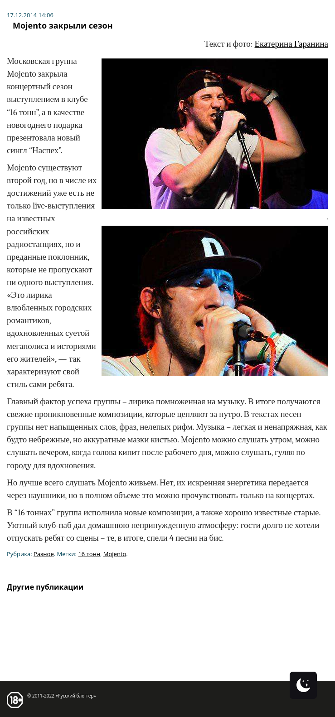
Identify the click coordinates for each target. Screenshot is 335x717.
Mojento (114, 554)
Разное (44, 554)
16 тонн (89, 554)
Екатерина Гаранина (291, 44)
